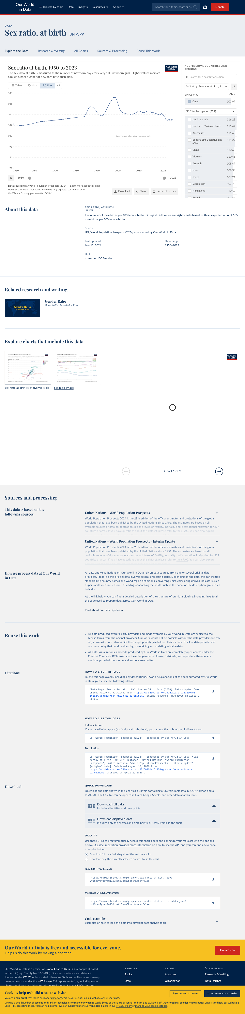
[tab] (16, 85)
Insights (83, 7)
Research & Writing (51, 51)
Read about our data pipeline (104, 610)
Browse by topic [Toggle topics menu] (51, 7)
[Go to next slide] (219, 471)
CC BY (48, 193)
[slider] (29, 178)
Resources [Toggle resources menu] (100, 7)
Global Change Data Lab (60, 975)
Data (71, 7)
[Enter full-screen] (164, 191)
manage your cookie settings (151, 1006)
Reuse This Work (148, 51)
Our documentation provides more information (122, 849)
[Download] (122, 191)
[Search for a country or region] (211, 77)
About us (170, 980)
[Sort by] (207, 87)
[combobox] (176, 7)
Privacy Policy (124, 1006)
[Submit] (194, 7)
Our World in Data (25, 7)
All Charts (81, 51)
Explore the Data (16, 51)
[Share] (141, 191)
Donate (219, 7)
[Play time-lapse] (11, 178)
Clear (232, 94)
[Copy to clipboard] (209, 691)
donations (56, 998)
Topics (128, 980)
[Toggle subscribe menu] (205, 7)
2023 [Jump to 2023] (173, 178)
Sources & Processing (112, 51)
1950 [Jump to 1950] (21, 178)
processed (142, 232)
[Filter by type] (211, 111)
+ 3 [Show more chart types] (58, 85)
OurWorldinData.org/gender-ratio (25, 193)
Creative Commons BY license (106, 656)
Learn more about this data (85, 185)
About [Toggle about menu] (118, 7)
